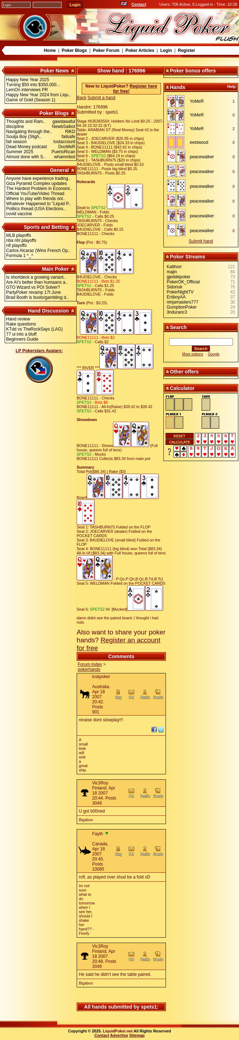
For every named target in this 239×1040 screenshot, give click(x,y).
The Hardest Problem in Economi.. (39, 188)
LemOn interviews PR (27, 89)
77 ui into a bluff (21, 334)
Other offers (184, 372)
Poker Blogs (74, 50)
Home (50, 50)
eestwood (199, 142)
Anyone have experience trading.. (38, 178)
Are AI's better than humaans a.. (37, 282)
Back (81, 97)
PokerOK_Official (183, 281)
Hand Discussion (48, 311)
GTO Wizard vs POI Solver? (33, 287)
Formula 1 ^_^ (19, 255)
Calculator (182, 388)
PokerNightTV (180, 292)
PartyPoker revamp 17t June (33, 292)
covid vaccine (19, 213)
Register (186, 50)
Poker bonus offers (193, 71)
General (59, 170)
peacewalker (202, 156)
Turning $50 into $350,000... (33, 84)
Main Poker (55, 269)
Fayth (97, 833)
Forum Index (90, 664)
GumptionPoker (182, 307)
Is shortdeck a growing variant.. (36, 277)
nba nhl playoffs (21, 240)
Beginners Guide (22, 339)
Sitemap (137, 1035)
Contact (138, 4)
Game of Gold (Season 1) (30, 99)
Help (231, 86)
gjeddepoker (178, 276)
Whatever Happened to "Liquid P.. (38, 203)
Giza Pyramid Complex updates (36, 183)
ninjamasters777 (182, 302)
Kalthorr (174, 266)
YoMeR (197, 101)
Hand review (18, 319)
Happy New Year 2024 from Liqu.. (38, 94)
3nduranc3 (177, 312)
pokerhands (89, 669)
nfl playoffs (16, 245)
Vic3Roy (100, 782)
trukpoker (101, 676)
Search (178, 327)
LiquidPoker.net (118, 1031)
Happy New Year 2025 (27, 79)
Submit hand (201, 241)
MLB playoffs (18, 235)
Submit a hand (101, 97)
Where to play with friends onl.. (35, 198)
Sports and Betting (46, 227)
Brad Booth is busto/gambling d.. (37, 297)
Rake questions (21, 324)
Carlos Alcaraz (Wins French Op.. (38, 250)
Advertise (119, 1035)
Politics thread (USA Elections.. (36, 208)
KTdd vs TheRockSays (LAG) (34, 329)
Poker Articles (139, 50)
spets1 (149, 1007)
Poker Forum (106, 50)
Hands (177, 87)
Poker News (54, 71)
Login (166, 50)
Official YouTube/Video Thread (35, 193)
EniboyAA (176, 297)
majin (172, 271)
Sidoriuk (174, 286)
